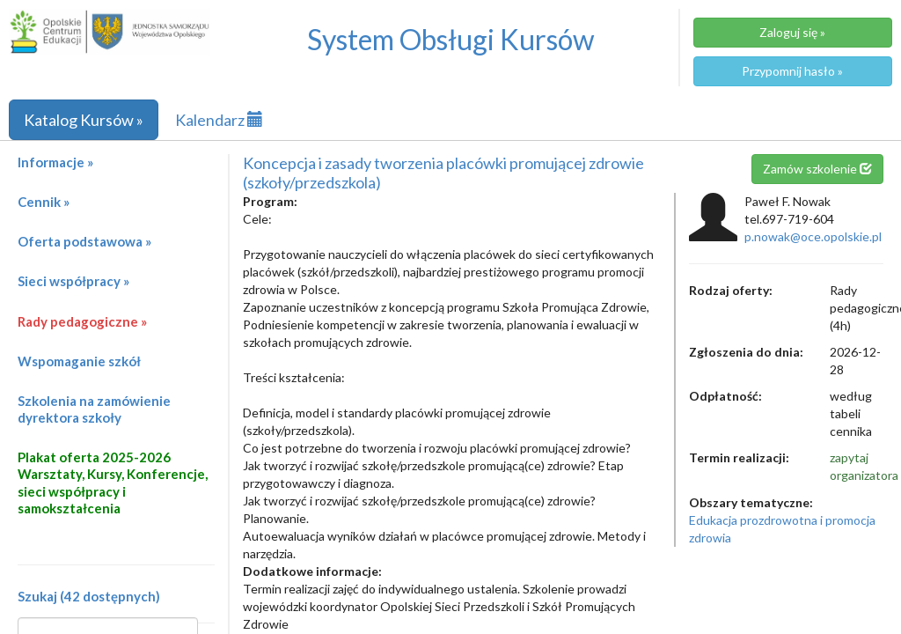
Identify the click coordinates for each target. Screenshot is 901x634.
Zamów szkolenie (817, 168)
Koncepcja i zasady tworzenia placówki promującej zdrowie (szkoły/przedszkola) (443, 172)
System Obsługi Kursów (451, 39)
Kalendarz (219, 119)
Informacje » (55, 162)
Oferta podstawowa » (84, 241)
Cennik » (44, 202)
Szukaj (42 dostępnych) (89, 596)
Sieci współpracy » (73, 281)
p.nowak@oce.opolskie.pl (813, 236)
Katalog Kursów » (83, 119)
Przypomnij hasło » (792, 70)
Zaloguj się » (792, 32)
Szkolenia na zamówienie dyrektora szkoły (94, 409)
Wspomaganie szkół (79, 361)
